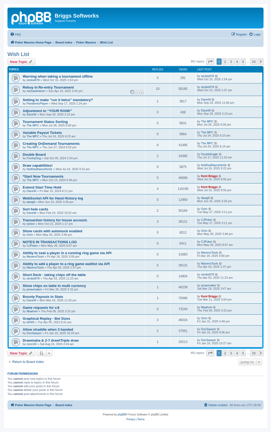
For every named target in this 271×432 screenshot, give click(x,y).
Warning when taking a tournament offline (58, 76)
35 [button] (254, 61)
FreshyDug (34, 158)
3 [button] (231, 61)
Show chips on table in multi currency (54, 286)
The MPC (33, 125)
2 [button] (225, 61)
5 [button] (243, 61)
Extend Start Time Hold (42, 187)
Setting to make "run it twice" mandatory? (58, 100)
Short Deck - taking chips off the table (54, 275)
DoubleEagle (209, 154)
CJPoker (206, 219)
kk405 (30, 322)
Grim (204, 208)
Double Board (34, 155)
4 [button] (237, 61)
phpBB (122, 414)
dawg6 (31, 201)
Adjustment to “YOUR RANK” (47, 111)
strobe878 (33, 80)
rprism (31, 223)
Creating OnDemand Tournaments (51, 144)
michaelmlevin (36, 91)
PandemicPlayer (37, 103)
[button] (210, 61)
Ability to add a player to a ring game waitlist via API (66, 264)
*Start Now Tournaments (43, 176)
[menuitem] (15, 34)
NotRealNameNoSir (40, 169)
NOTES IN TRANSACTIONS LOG (50, 242)
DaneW (206, 99)
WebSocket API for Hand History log (53, 198)
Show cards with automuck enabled (52, 231)
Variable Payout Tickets (42, 133)
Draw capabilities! (38, 165)
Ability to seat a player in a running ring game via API (67, 253)
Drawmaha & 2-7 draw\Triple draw (51, 340)
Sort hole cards (35, 209)
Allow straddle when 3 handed (48, 329)
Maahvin (32, 311)
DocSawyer (34, 333)
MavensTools (35, 256)
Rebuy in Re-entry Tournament (48, 87)
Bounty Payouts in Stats (43, 297)
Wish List (18, 54)
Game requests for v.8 (41, 308)
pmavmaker (34, 289)
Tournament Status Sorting (45, 122)
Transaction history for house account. (55, 220)
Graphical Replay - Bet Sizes (46, 319)
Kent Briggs (209, 176)
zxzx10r (32, 344)
